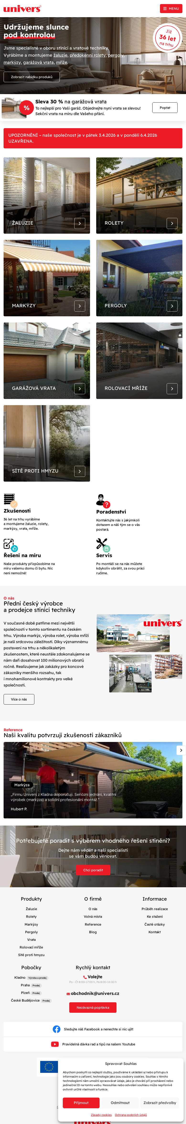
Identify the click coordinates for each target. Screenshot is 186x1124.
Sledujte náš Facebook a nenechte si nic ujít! (93, 1039)
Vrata (31, 950)
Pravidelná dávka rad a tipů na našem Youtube (93, 1054)
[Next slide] (181, 758)
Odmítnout (120, 1102)
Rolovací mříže (31, 958)
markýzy (12, 62)
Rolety (31, 927)
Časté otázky (154, 935)
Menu (174, 8)
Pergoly (31, 942)
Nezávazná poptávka (93, 1018)
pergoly (117, 55)
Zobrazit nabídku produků (31, 76)
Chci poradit (93, 881)
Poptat (165, 107)
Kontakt (155, 942)
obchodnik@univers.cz (95, 1004)
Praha (25, 995)
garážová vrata (38, 62)
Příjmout (81, 1102)
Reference (93, 935)
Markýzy (31, 935)
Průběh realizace (155, 919)
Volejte (95, 987)
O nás (93, 919)
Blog (93, 942)
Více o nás (19, 708)
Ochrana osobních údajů (131, 1115)
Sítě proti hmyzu (31, 965)
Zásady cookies (101, 1115)
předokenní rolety (88, 55)
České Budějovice (25, 1011)
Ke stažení (155, 927)
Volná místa (93, 927)
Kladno (20, 988)
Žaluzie (31, 919)
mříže (62, 62)
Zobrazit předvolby (159, 1102)
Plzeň (25, 1003)
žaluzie (60, 55)
